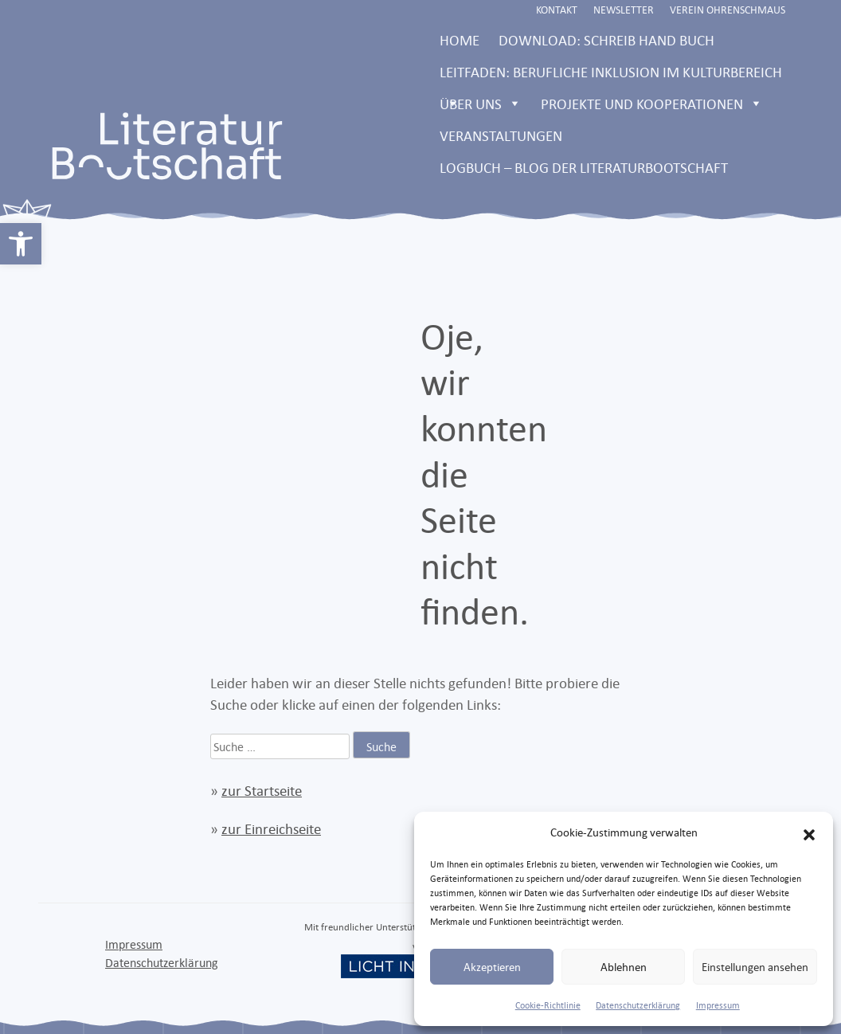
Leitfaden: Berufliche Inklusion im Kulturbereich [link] (611, 75)
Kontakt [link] (556, 9)
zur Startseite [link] (261, 790)
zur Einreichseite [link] (271, 828)
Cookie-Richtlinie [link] (548, 1005)
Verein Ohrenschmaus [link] (727, 9)
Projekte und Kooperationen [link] (652, 103)
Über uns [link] (481, 103)
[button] (809, 832)
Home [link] (459, 40)
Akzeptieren (492, 966)
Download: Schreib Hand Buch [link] (606, 40)
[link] (20, 243)
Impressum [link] (718, 1005)
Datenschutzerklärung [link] (638, 1005)
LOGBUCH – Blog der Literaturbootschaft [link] (584, 167)
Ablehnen (623, 966)
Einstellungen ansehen (755, 966)
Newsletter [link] (623, 9)
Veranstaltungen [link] (501, 135)
